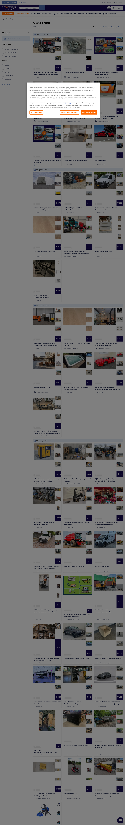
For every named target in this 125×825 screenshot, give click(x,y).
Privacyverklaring (58, 103)
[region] (63, 100)
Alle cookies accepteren (89, 112)
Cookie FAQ (68, 103)
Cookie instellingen (36, 112)
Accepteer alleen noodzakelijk (69, 112)
